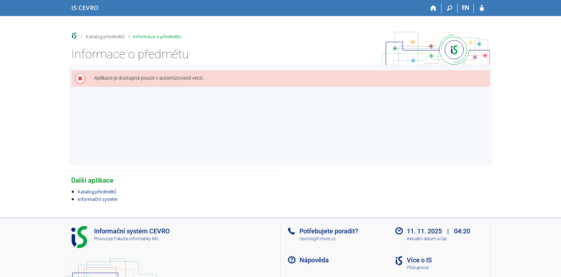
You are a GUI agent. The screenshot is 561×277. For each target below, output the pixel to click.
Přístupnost (418, 267)
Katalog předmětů (105, 36)
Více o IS (419, 260)
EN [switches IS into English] (465, 7)
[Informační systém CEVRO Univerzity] (84, 8)
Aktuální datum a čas (427, 238)
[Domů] (433, 8)
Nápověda (314, 260)
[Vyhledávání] (450, 8)
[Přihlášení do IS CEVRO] (482, 8)
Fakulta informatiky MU (136, 238)
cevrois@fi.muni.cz (317, 238)
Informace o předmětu (157, 36)
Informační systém (98, 199)
